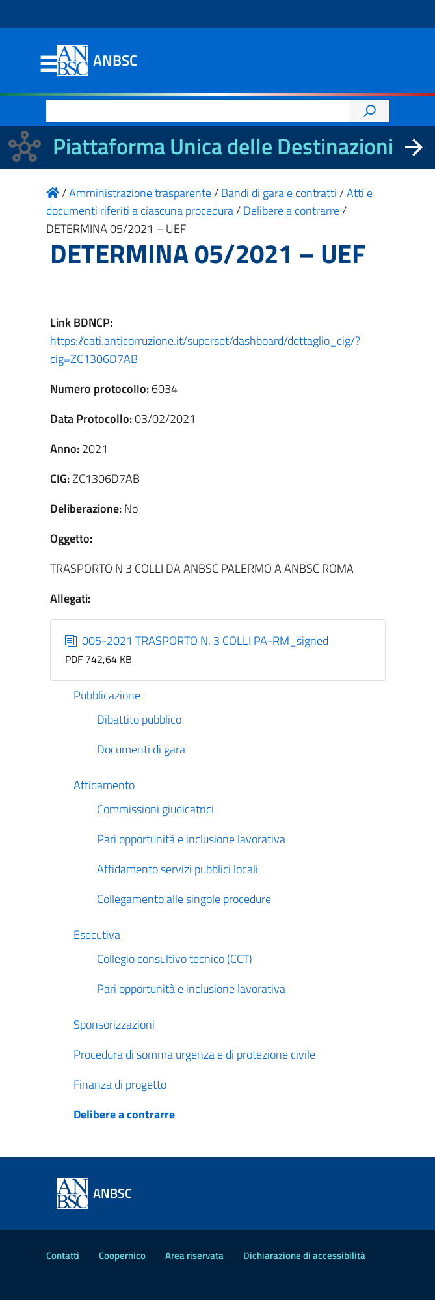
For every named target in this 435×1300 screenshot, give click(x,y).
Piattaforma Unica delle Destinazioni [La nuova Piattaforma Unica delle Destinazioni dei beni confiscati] (223, 146)
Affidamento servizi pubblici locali (177, 869)
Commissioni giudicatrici (155, 809)
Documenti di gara (141, 749)
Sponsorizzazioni (114, 1024)
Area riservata (194, 1255)
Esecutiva (96, 934)
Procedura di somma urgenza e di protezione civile (194, 1054)
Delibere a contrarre (124, 1114)
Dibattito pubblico (139, 719)
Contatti (62, 1255)
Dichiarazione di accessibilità (304, 1255)
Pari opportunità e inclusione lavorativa (191, 839)
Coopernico (122, 1255)
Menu (49, 64)
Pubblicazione (106, 695)
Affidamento (104, 785)
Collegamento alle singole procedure (184, 899)
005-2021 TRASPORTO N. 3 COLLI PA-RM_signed (196, 640)
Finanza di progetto (119, 1084)
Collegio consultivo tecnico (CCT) (174, 959)
